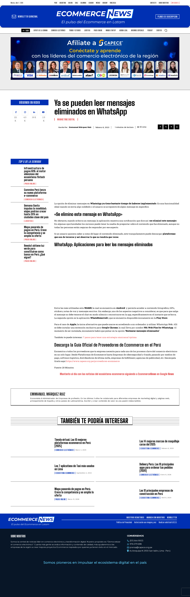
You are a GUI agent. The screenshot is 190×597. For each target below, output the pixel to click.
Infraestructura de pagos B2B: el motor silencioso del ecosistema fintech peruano (35, 174)
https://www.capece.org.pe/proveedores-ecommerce (93, 361)
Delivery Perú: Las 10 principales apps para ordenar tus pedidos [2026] (156, 467)
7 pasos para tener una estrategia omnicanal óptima (110, 337)
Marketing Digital (66, 119)
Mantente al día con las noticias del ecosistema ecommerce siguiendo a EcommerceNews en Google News (117, 374)
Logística (28, 221)
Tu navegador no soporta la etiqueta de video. (95, 58)
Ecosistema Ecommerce (149, 448)
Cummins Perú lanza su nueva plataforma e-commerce (35, 192)
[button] (166, 30)
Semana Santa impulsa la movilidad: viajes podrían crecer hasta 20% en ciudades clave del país (36, 211)
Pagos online (30, 184)
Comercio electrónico (34, 199)
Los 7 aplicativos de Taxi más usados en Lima (74, 467)
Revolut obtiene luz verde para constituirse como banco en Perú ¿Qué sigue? (34, 251)
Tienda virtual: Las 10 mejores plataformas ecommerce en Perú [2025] (73, 443)
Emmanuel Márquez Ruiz (80, 127)
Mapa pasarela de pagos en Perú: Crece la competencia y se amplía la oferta (35, 231)
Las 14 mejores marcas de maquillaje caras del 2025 (159, 442)
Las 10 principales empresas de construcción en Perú (156, 492)
